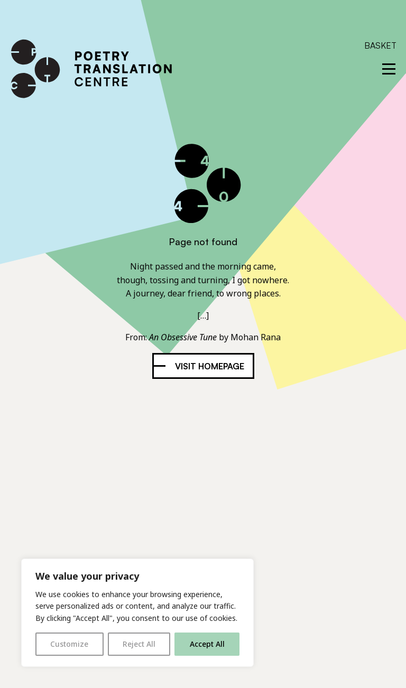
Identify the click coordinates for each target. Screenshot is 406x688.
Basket (380, 45)
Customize (69, 644)
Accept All (207, 644)
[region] (137, 613)
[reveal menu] (388, 69)
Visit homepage (209, 366)
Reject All (139, 644)
